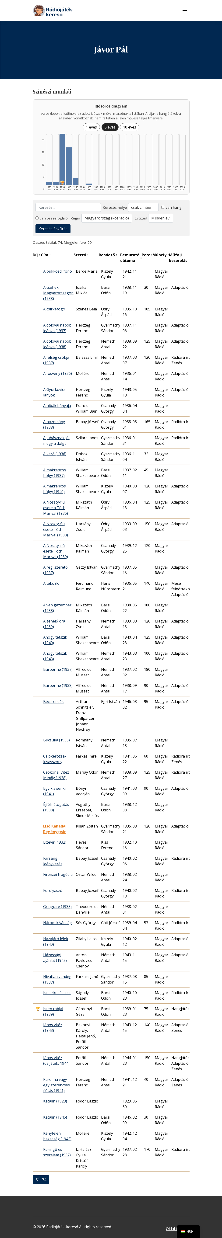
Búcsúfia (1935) (56, 740)
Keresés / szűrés (53, 228)
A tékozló (51, 583)
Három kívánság (57, 922)
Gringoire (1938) (57, 906)
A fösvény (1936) (57, 373)
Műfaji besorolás (181, 257)
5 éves (110, 127)
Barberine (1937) (58, 669)
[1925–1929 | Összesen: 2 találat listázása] (49, 183)
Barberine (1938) (58, 685)
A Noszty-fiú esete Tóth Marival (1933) (55, 529)
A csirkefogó (54, 309)
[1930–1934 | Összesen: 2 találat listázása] (56, 183)
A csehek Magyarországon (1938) (58, 293)
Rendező (108, 254)
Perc (147, 254)
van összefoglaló (51, 218)
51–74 (41, 1179)
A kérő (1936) (54, 453)
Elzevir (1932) (54, 842)
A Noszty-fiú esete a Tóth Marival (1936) (55, 508)
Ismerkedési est (57, 992)
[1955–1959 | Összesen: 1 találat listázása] (89, 184)
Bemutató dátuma (131, 257)
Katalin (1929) (55, 1101)
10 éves (129, 127)
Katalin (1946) (55, 1117)
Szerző (81, 254)
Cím (46, 254)
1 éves (91, 127)
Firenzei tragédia (58, 874)
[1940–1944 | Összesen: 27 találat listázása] (69, 166)
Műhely (160, 254)
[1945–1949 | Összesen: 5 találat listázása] (76, 181)
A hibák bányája (57, 405)
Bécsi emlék (53, 701)
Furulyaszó (52, 890)
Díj (36, 254)
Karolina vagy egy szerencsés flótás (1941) (56, 1085)
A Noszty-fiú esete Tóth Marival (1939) (55, 551)
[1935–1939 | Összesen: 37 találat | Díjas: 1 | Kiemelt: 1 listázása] (62, 159)
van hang (171, 207)
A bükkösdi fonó (57, 271)
